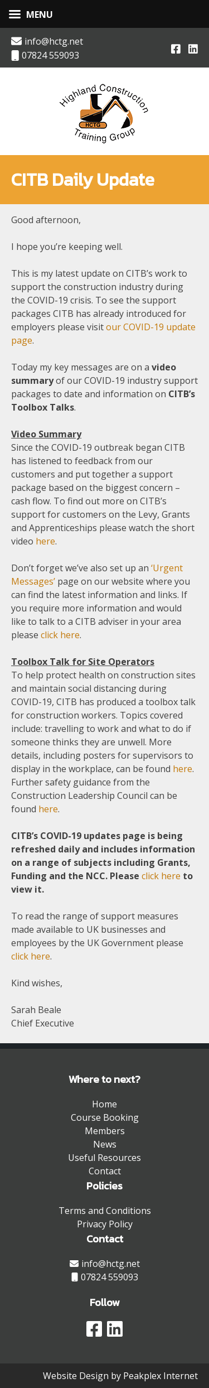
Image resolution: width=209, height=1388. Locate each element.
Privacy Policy (105, 1224)
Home (104, 1104)
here (45, 541)
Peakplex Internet (160, 1376)
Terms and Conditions (105, 1210)
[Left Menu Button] (28, 14)
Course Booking (105, 1117)
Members (105, 1131)
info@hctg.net (47, 41)
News (104, 1144)
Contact (105, 1171)
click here (60, 635)
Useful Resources (104, 1157)
